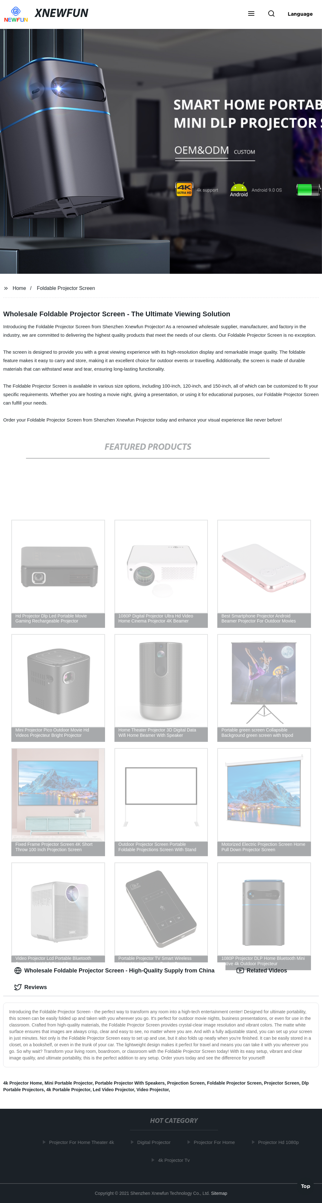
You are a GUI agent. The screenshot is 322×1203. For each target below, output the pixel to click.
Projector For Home (216, 1142)
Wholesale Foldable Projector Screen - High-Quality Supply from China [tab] (114, 970)
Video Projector (152, 1089)
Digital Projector (156, 1142)
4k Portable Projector (68, 1089)
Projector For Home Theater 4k (83, 1142)
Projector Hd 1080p (280, 1142)
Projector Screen (281, 1083)
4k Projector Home (22, 1083)
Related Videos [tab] (261, 970)
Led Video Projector (113, 1089)
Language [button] (300, 14)
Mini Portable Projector (68, 1083)
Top (305, 1186)
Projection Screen (185, 1083)
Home (19, 288)
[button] (251, 14)
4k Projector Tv (176, 1159)
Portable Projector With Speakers (130, 1083)
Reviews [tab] (30, 987)
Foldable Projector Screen (66, 288)
